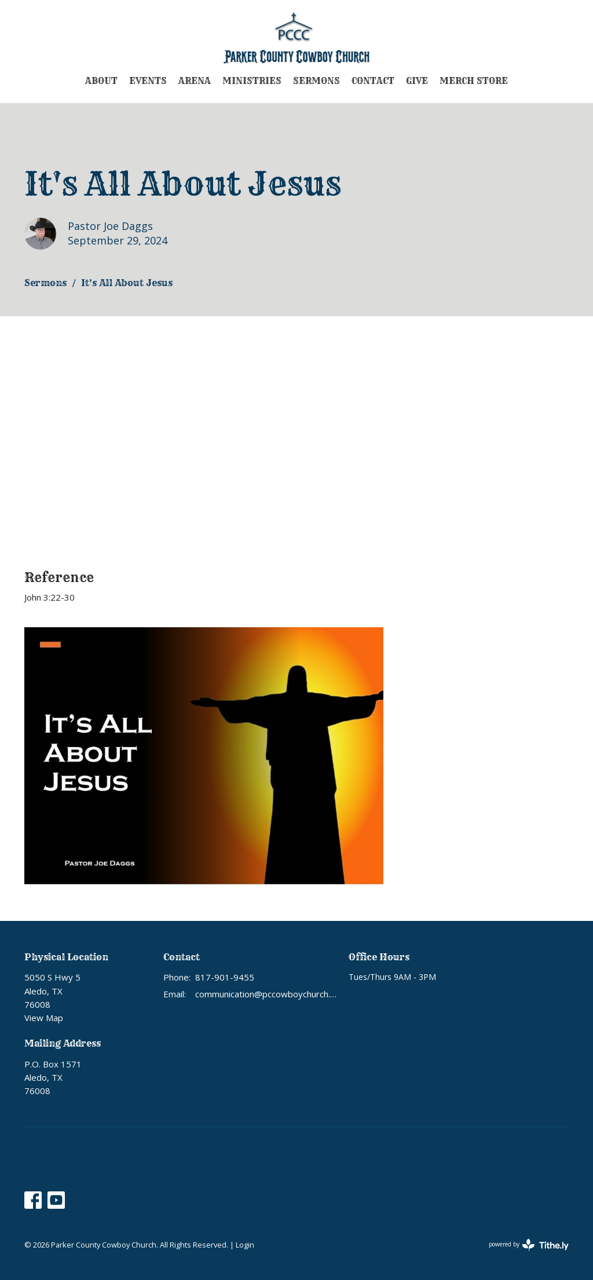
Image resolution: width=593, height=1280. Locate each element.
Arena (194, 80)
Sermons (316, 80)
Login (245, 1244)
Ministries (251, 80)
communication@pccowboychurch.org (266, 994)
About (101, 80)
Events (148, 80)
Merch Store (474, 80)
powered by (529, 1245)
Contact (373, 80)
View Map (43, 1017)
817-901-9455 (224, 977)
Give (417, 80)
